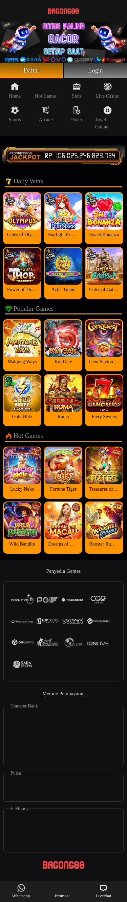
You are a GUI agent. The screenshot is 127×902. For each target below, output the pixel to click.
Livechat (103, 891)
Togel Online (103, 117)
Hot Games (46, 90)
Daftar (32, 70)
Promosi (62, 891)
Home (15, 90)
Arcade (46, 114)
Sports (15, 114)
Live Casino (107, 90)
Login (95, 70)
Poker (76, 114)
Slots (77, 90)
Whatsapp (21, 891)
